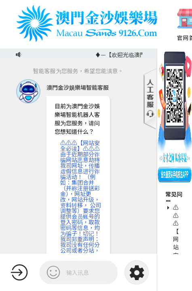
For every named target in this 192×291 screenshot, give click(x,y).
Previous (168, 24)
